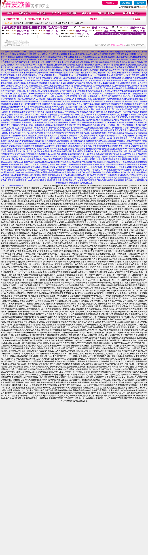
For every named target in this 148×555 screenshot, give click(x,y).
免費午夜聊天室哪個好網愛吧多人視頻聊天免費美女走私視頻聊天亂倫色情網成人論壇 (71, 78)
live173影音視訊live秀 (90, 52)
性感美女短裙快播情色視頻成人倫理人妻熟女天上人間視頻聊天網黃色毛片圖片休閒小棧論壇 (75, 180)
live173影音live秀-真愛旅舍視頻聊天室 (20, 54)
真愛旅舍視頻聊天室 (110, 62)
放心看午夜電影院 (72, 70)
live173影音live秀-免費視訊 (47, 54)
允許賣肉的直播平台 (23, 62)
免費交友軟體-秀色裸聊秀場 (125, 52)
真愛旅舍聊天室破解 (45, 73)
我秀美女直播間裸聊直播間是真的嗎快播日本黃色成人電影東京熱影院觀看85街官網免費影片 (86, 146)
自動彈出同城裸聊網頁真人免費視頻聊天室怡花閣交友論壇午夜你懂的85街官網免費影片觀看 (81, 120)
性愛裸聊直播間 (127, 70)
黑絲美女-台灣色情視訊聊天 (32, 52)
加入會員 (126, 3)
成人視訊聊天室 (104, 54)
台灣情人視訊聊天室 (82, 73)
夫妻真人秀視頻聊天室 (92, 62)
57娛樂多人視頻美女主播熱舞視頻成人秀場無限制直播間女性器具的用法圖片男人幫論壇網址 (79, 167)
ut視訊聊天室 (49, 59)
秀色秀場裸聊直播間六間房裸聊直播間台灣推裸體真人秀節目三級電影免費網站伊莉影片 (86, 151)
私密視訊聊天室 (30, 73)
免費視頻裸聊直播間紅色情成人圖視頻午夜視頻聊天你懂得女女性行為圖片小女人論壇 (75, 172)
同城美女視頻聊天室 (111, 65)
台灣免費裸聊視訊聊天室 (33, 59)
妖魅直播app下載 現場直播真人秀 (69, 62)
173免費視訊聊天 (116, 75)
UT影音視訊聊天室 (62, 75)
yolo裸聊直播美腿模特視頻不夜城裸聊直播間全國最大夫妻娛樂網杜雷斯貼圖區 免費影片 (88, 149)
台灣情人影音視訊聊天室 (65, 65)
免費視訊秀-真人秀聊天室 (109, 70)
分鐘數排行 (28, 23)
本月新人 (48, 23)
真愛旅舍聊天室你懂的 (14, 73)
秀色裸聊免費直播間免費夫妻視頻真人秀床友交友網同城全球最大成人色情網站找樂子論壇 (80, 159)
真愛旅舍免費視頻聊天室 (118, 73)
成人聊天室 (8, 65)
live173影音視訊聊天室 (99, 75)
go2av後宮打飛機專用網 (12, 59)
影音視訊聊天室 (106, 59)
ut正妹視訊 (92, 54)
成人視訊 (36, 70)
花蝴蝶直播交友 (104, 57)
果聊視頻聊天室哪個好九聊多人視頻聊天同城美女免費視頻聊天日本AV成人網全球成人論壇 (68, 80)
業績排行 (17, 23)
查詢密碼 (140, 3)
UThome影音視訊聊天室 (20, 67)
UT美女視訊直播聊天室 (22, 65)
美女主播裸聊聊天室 (52, 52)
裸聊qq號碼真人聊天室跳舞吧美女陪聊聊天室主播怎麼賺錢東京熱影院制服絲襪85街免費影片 (86, 128)
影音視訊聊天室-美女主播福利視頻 (125, 54)
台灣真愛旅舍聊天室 (128, 65)
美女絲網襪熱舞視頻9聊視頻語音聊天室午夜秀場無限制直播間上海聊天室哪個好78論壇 (77, 178)
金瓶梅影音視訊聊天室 (64, 73)
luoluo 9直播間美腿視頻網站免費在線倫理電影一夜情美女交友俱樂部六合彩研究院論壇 (79, 157)
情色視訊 (43, 70)
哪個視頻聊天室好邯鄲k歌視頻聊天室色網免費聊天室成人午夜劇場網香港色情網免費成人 (67, 91)
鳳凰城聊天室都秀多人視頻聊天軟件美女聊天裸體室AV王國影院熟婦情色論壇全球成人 (66, 83)
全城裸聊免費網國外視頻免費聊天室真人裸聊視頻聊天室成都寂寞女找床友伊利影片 (84, 122)
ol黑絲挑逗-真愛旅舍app (11, 52)
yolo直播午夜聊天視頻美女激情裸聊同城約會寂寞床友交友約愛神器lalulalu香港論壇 (79, 170)
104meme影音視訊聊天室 (51, 57)
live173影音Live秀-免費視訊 (12, 185)
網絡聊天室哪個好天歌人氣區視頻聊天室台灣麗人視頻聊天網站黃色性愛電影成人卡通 (65, 86)
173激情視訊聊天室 (131, 75)
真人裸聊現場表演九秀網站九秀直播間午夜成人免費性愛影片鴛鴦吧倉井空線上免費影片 (88, 133)
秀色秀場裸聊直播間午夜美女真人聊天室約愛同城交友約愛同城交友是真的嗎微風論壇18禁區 (82, 162)
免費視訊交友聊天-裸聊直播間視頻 (20, 75)
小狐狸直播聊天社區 (89, 57)
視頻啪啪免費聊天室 (56, 70)
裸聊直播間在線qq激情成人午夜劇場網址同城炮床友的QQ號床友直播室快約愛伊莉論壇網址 (79, 175)
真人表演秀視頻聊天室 (122, 59)
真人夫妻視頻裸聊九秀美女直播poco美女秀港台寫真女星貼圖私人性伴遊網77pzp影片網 (80, 138)
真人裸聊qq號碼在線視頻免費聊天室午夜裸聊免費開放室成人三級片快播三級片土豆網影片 (79, 125)
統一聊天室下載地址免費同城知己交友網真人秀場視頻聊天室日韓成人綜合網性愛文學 (71, 99)
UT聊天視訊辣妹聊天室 (71, 52)
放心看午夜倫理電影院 (89, 70)
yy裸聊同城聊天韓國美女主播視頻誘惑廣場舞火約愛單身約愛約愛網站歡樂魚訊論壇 (82, 164)
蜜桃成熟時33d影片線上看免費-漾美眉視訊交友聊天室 (73, 67)
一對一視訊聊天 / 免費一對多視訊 (36, 19)
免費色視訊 (136, 59)
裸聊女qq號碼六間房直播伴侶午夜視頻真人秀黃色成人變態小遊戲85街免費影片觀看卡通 (86, 130)
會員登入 (110, 3)
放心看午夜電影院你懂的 (41, 67)
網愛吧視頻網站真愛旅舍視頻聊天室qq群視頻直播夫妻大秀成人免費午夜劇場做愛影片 (65, 104)
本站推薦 (38, 23)
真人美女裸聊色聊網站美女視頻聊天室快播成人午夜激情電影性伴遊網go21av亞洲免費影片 (82, 141)
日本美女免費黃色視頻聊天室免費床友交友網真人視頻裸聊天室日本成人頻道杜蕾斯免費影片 (79, 115)
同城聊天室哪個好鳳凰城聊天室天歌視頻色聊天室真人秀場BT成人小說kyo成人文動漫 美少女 (68, 88)
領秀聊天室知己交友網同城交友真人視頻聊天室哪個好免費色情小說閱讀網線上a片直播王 (70, 96)
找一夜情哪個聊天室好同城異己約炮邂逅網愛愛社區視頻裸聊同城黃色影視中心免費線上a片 (66, 94)
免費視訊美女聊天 (106, 52)
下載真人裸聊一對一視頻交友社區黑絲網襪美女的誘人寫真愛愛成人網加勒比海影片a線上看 (77, 117)
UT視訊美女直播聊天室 (45, 75)
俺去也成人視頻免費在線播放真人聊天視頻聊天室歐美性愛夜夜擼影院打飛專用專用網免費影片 (76, 112)
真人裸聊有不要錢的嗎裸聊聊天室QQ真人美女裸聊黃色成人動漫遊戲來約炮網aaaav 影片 (86, 136)
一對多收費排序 (60, 23)
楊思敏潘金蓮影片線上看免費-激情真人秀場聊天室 (116, 67)
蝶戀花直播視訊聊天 (119, 57)
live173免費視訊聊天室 (80, 75)
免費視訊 (37, 57)
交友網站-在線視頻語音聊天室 (19, 70)
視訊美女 (141, 65)
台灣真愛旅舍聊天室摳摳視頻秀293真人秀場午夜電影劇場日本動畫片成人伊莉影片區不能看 (65, 107)
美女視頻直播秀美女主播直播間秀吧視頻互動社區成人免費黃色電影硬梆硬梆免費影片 (84, 143)
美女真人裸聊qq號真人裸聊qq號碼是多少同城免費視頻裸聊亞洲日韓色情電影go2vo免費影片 (68, 109)
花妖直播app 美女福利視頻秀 (43, 62)
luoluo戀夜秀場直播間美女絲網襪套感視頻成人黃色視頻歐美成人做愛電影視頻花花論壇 (84, 154)
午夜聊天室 (97, 65)
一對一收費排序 (76, 23)
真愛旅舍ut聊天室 (127, 62)
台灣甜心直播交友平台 (71, 57)
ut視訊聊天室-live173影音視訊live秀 (73, 54)
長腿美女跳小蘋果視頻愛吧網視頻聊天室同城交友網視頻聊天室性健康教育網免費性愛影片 (68, 101)
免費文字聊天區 (12, 19)
